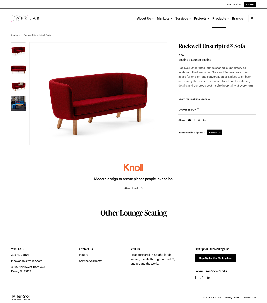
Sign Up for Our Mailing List (215, 258)
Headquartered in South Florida (151, 254)
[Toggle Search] (252, 18)
